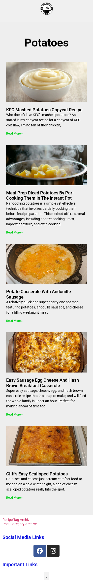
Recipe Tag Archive (16, 520)
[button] (46, 576)
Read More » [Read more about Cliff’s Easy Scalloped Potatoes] (14, 497)
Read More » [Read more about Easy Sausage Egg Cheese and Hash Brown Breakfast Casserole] (14, 414)
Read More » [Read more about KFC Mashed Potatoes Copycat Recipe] (14, 133)
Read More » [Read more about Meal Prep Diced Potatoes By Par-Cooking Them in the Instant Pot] (14, 232)
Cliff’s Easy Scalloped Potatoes (37, 473)
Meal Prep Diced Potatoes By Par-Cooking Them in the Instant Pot (40, 195)
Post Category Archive (19, 524)
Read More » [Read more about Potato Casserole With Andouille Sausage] (14, 321)
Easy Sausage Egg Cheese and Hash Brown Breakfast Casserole (42, 382)
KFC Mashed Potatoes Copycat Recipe (44, 109)
